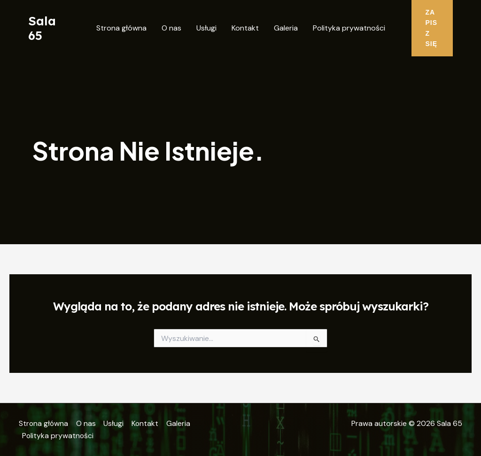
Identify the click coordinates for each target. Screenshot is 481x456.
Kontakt (245, 28)
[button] (432, 28)
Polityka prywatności (349, 28)
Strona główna (121, 28)
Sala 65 (42, 28)
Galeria (286, 28)
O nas (171, 28)
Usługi (206, 28)
